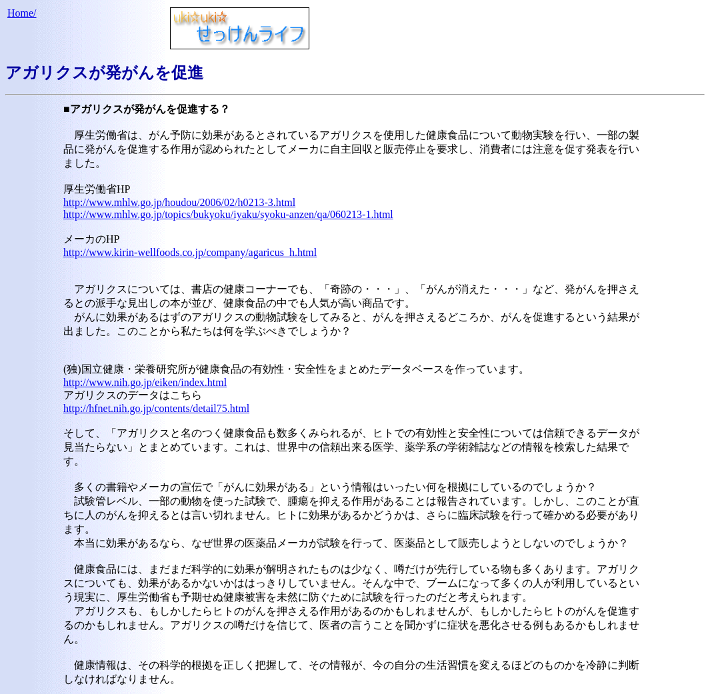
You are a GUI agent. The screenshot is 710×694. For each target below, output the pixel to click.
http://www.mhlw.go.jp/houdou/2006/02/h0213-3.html (179, 202)
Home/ (22, 13)
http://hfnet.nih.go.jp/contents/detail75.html (156, 408)
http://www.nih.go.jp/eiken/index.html (145, 382)
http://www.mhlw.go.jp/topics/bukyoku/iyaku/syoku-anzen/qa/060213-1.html (228, 214)
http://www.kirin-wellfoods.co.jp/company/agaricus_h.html (190, 252)
